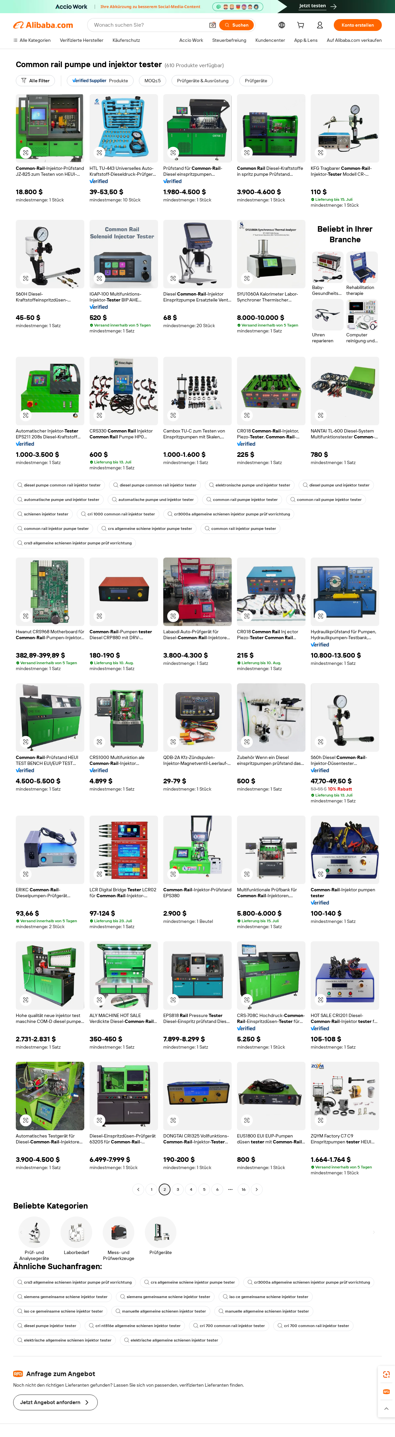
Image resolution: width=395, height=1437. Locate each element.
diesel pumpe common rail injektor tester (59, 485)
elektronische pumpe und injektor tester (249, 485)
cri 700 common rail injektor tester (229, 1325)
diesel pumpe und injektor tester (336, 485)
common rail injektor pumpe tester (53, 528)
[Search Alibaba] (148, 25)
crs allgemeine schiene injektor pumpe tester (146, 528)
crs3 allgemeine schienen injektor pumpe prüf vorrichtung (74, 543)
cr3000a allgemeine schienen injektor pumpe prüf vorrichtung (229, 514)
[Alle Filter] (35, 80)
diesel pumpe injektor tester (46, 1325)
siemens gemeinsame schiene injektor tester (62, 1296)
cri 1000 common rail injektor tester (118, 514)
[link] (386, 1374)
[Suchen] (236, 25)
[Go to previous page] (138, 1189)
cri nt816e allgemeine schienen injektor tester (135, 1325)
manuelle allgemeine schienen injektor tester (161, 1311)
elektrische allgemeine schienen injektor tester (64, 1340)
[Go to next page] (257, 1189)
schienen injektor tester (42, 514)
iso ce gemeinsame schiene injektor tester (265, 1296)
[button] (213, 25)
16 (244, 1189)
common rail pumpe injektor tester (242, 499)
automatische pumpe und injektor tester (58, 499)
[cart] (302, 26)
